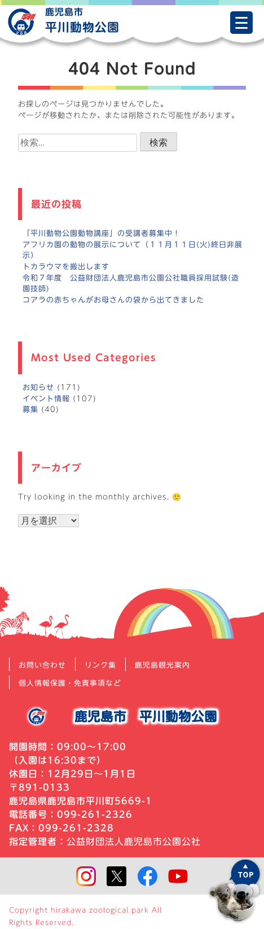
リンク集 (100, 665)
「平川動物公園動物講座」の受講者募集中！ (102, 233)
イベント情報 (46, 398)
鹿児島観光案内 (162, 665)
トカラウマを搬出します (66, 266)
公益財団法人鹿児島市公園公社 (134, 841)
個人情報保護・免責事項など (70, 683)
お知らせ (38, 387)
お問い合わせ (42, 665)
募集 (30, 409)
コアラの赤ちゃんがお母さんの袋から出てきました (113, 300)
